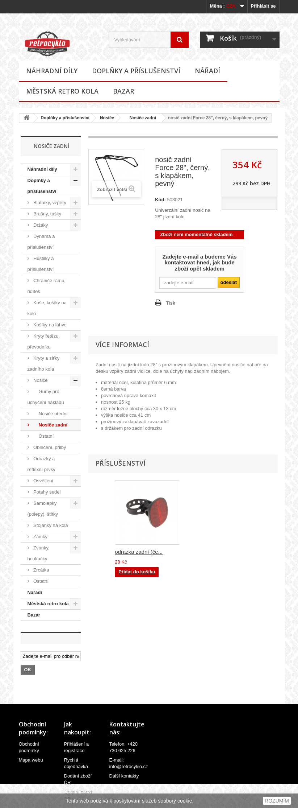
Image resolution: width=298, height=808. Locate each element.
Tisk (170, 303)
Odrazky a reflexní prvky (41, 464)
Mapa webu (31, 760)
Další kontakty (124, 776)
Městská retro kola (62, 91)
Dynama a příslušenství (41, 242)
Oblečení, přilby (49, 447)
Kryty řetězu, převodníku (44, 341)
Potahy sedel (46, 492)
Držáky (40, 225)
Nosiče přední (50, 413)
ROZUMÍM (277, 801)
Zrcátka (40, 570)
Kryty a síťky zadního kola (44, 363)
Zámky (40, 536)
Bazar (123, 91)
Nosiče (107, 117)
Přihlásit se (263, 6)
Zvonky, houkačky (39, 553)
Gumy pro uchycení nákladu (46, 397)
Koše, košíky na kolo (47, 308)
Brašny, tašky (47, 214)
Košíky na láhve (49, 324)
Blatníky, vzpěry (49, 202)
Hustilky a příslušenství (41, 264)
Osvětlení (43, 480)
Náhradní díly (51, 70)
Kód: (160, 199)
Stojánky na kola (50, 525)
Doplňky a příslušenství (136, 70)
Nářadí (207, 70)
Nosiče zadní (140, 117)
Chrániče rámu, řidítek (47, 286)
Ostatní (43, 436)
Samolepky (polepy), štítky (43, 508)
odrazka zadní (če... (139, 552)
